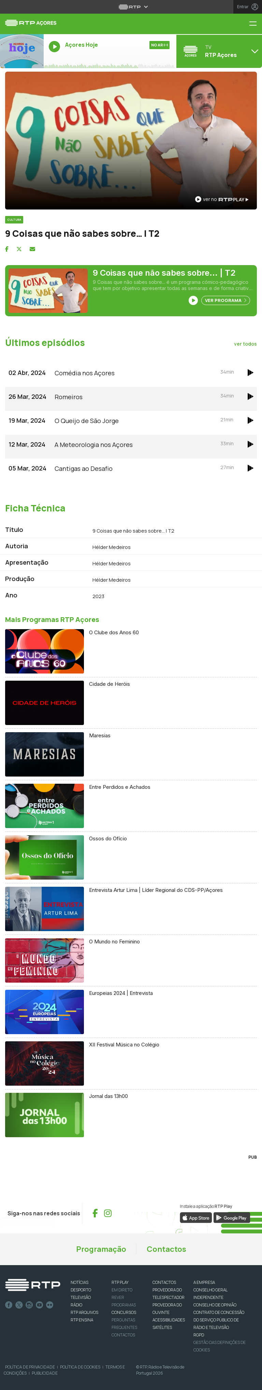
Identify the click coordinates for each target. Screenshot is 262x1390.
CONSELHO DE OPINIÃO (214, 1305)
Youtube (39, 1305)
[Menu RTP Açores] (255, 24)
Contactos (166, 1249)
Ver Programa (225, 300)
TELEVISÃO (81, 1297)
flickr (50, 1305)
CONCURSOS (124, 1312)
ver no (221, 199)
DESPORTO (81, 1290)
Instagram (29, 1305)
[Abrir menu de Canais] (218, 51)
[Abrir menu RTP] (131, 7)
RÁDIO (76, 1305)
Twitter (19, 1305)
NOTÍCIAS (79, 1282)
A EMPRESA (204, 1282)
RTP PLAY (120, 1282)
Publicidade (45, 1373)
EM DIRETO (122, 1290)
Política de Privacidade (30, 1367)
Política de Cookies (80, 1367)
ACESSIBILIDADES (168, 1320)
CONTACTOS (164, 1282)
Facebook (9, 1305)
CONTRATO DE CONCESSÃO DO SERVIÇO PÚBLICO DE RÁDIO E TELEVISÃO (218, 1319)
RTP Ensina (82, 1320)
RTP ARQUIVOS (84, 1312)
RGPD (198, 1335)
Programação (101, 1249)
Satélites (162, 1327)
